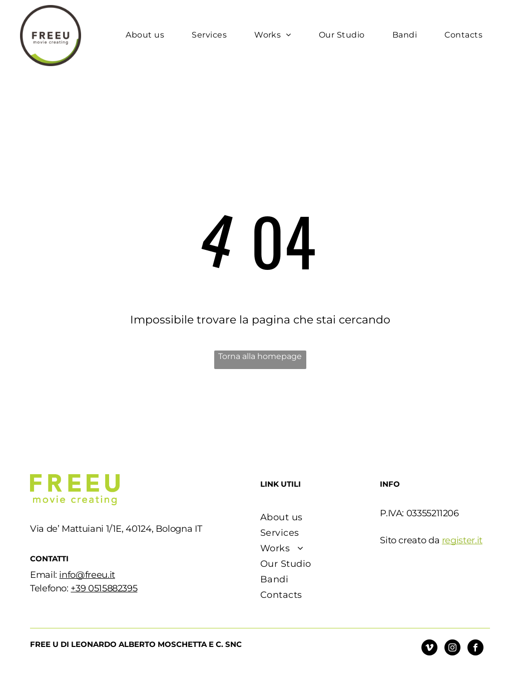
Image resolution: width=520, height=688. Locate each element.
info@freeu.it (87, 574)
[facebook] (475, 648)
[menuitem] (149, 35)
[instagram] (452, 648)
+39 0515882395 (104, 588)
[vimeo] (429, 648)
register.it (462, 540)
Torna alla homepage (260, 356)
